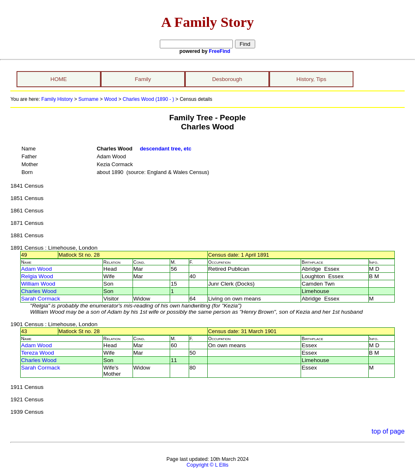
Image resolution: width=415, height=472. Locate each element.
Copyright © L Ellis (207, 465)
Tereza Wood (37, 353)
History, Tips (311, 79)
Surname (88, 99)
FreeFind (219, 51)
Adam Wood (36, 269)
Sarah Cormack (40, 299)
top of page (388, 431)
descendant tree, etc (166, 148)
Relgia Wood (37, 276)
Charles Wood (39, 291)
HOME (58, 79)
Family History (57, 99)
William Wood (38, 284)
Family (143, 79)
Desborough (227, 79)
